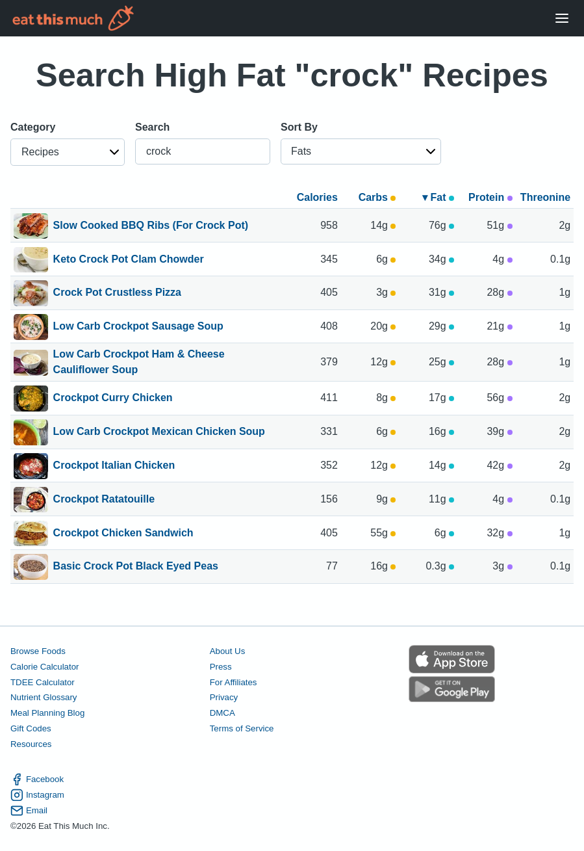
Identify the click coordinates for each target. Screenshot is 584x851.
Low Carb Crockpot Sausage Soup (138, 327)
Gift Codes (30, 728)
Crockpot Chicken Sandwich (123, 534)
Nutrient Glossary (43, 697)
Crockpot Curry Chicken (113, 399)
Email (28, 810)
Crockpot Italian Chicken (114, 466)
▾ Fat (438, 197)
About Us (228, 651)
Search (152, 127)
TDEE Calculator (42, 682)
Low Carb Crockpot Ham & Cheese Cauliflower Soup (139, 362)
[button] (67, 152)
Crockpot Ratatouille (104, 500)
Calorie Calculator (44, 667)
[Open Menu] (562, 18)
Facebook (37, 779)
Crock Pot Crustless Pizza (117, 293)
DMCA (222, 713)
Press (221, 667)
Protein (490, 197)
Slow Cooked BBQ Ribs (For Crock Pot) (150, 226)
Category (32, 127)
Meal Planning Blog (47, 713)
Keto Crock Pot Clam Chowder (128, 260)
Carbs (377, 197)
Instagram (37, 795)
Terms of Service (242, 728)
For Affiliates (233, 682)
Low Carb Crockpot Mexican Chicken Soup (159, 432)
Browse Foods (38, 651)
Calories (317, 197)
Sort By (299, 127)
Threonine (545, 197)
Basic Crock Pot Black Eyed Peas (135, 567)
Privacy (224, 697)
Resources (30, 744)
